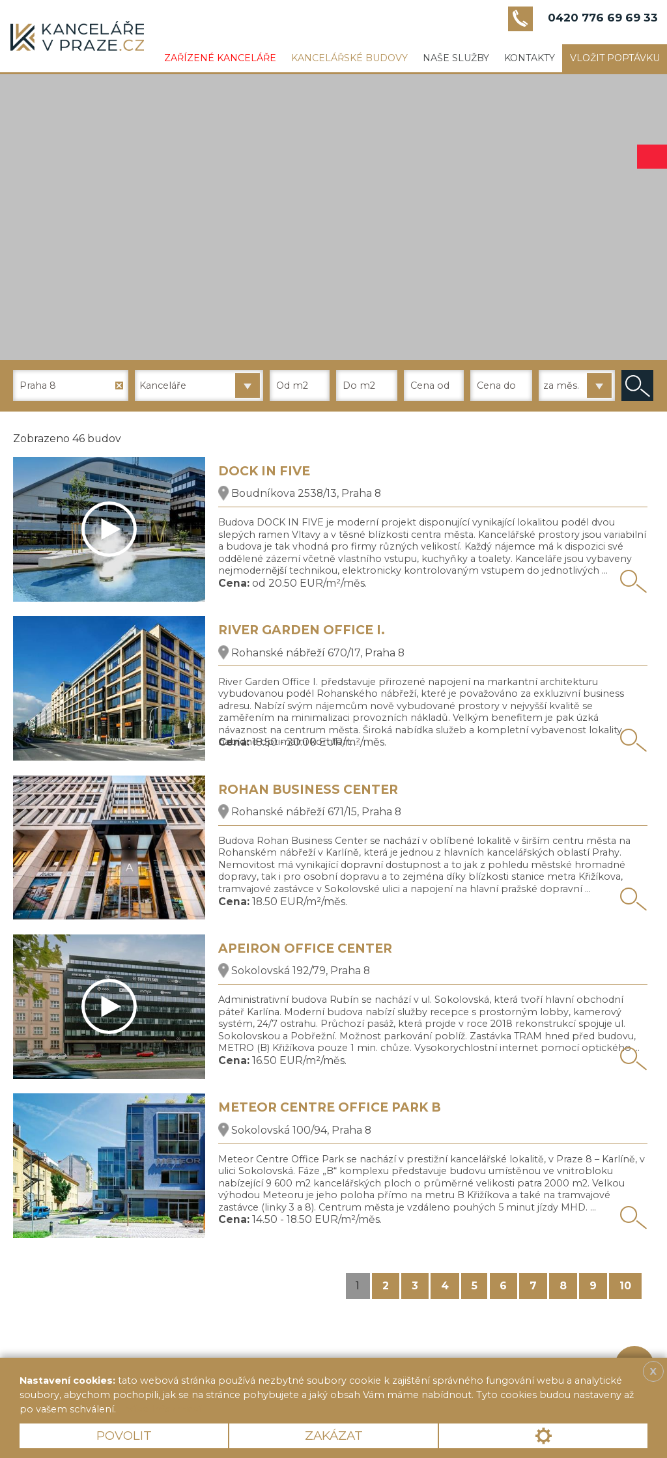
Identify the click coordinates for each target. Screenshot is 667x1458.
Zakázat (334, 1435)
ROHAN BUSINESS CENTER (308, 789)
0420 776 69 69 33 (603, 17)
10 (625, 1286)
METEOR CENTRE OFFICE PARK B (329, 1107)
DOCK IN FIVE (264, 471)
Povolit (124, 1435)
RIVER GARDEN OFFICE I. (301, 630)
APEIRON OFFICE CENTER (305, 948)
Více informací (163, 1409)
